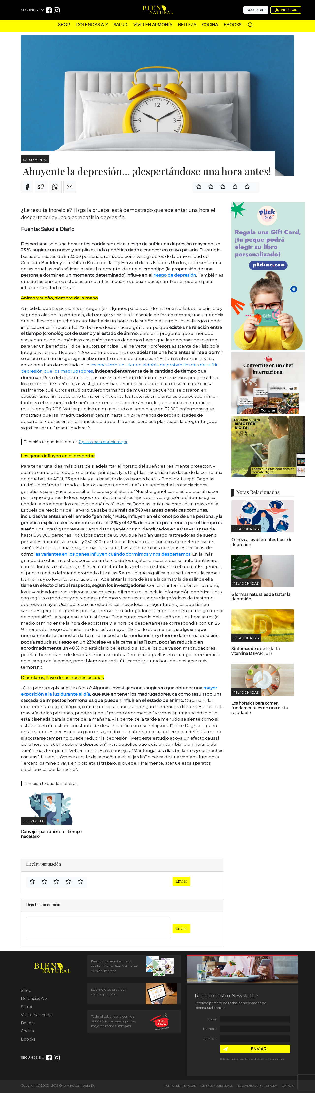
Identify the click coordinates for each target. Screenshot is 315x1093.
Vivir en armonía (152, 24)
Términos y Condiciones (216, 1085)
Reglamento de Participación (257, 1085)
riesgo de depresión (174, 275)
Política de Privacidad (180, 1085)
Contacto (288, 1085)
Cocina (210, 24)
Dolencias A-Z (92, 24)
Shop (64, 24)
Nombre (210, 1029)
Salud (120, 24)
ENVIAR (258, 1049)
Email (212, 1019)
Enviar (181, 881)
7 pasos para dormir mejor (103, 441)
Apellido (210, 1039)
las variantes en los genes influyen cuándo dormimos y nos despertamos (112, 554)
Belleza (187, 24)
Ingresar (285, 9)
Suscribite (256, 10)
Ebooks (232, 24)
